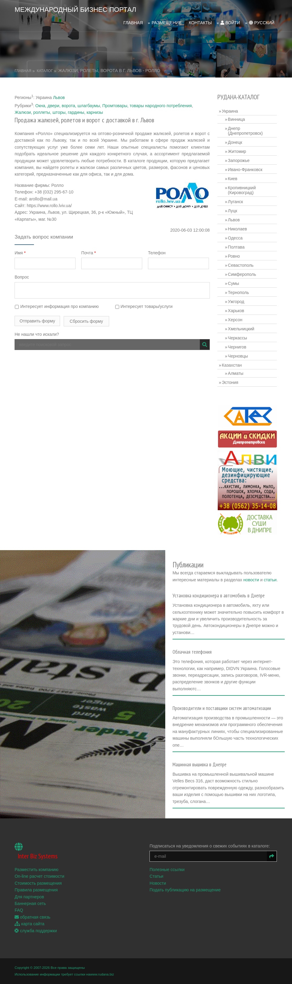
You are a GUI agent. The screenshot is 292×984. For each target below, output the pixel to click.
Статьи (157, 879)
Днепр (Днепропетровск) (245, 130)
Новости (158, 886)
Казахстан (232, 364)
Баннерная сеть (30, 907)
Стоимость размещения (38, 886)
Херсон (235, 318)
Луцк (233, 209)
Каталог (45, 70)
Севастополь (241, 264)
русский (261, 22)
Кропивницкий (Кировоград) (242, 189)
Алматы (236, 372)
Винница (236, 118)
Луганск (235, 200)
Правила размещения (36, 893)
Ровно (234, 255)
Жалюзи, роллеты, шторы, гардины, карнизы (59, 111)
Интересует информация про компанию (57, 305)
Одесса (235, 237)
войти (230, 22)
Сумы (234, 282)
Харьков (236, 309)
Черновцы (238, 355)
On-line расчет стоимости (39, 879)
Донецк (235, 141)
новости (260, 577)
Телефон (157, 252)
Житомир (237, 150)
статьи (187, 584)
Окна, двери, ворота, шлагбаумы (67, 104)
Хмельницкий (241, 327)
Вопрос (22, 276)
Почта (89, 252)
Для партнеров (29, 900)
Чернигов (237, 346)
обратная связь (32, 920)
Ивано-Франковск (245, 168)
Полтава (236, 246)
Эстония (230, 381)
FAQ (19, 913)
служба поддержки (36, 934)
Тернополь (238, 291)
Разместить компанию (36, 873)
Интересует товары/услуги (144, 305)
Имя (20, 252)
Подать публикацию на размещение (185, 893)
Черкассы (237, 337)
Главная (133, 22)
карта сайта (29, 927)
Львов (59, 96)
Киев (233, 177)
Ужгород (236, 300)
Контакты (200, 22)
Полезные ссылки (167, 873)
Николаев (237, 228)
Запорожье (239, 159)
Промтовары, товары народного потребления (147, 104)
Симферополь (242, 273)
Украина (230, 110)
